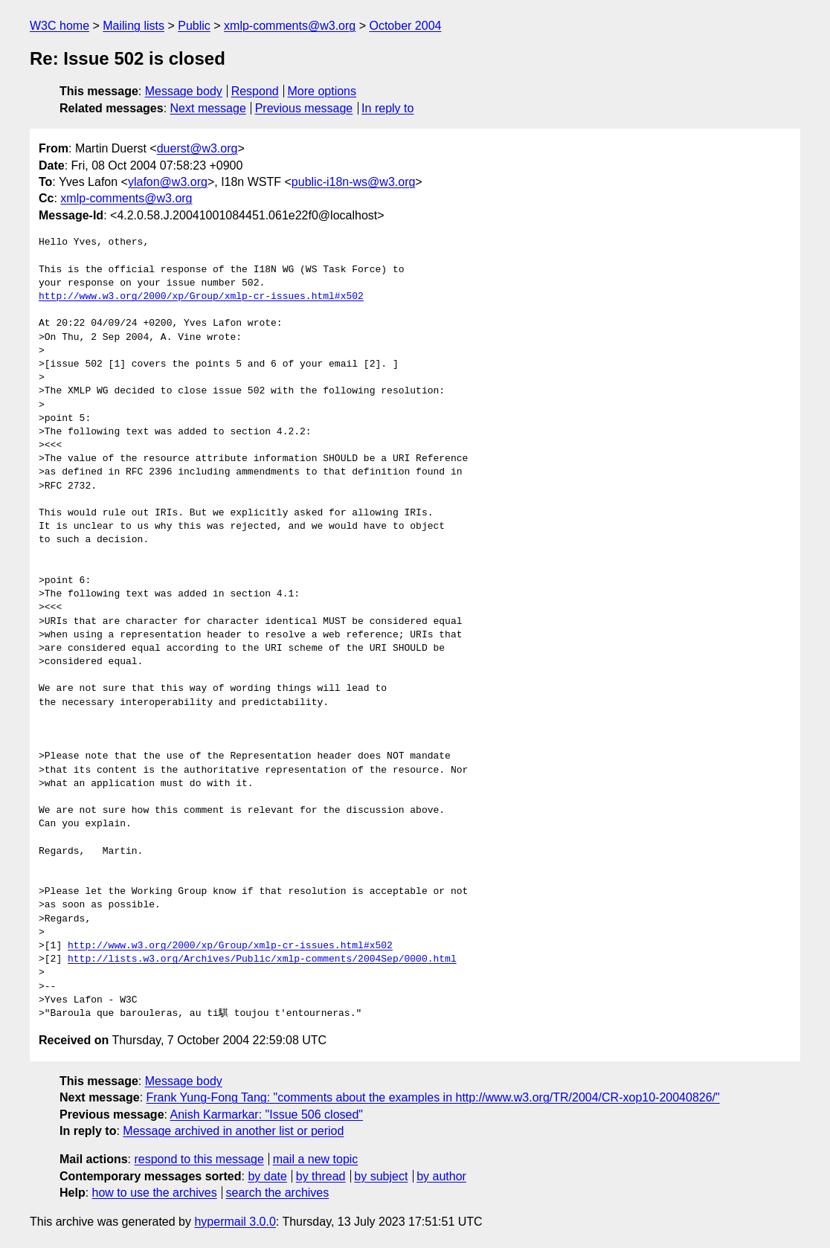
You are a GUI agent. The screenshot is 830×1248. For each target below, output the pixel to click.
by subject (381, 1176)
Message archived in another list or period (233, 1131)
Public (194, 25)
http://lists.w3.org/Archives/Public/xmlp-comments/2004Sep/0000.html (262, 959)
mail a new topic (315, 1159)
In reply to (387, 108)
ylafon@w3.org (168, 182)
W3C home (59, 25)
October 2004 (405, 25)
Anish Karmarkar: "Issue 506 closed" (266, 1114)
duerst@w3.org (197, 148)
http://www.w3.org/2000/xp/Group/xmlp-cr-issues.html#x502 (201, 296)
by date (267, 1176)
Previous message (304, 108)
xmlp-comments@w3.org (290, 25)
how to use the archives (154, 1192)
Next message (208, 108)
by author (441, 1176)
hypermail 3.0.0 (234, 1221)
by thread (321, 1176)
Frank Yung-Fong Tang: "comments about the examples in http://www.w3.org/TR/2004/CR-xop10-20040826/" (433, 1097)
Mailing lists (133, 25)
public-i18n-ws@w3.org (354, 182)
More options (322, 91)
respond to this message (198, 1159)
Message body (183, 91)
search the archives (277, 1192)
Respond (255, 91)
